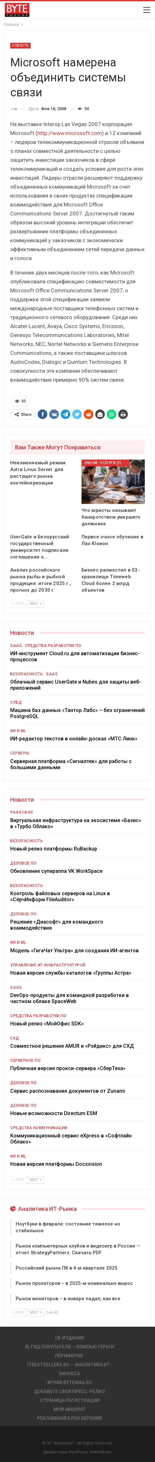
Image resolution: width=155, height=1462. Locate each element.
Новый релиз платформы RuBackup (53, 849)
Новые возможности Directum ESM (53, 1113)
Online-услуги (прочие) (106, 463)
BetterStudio (101, 1452)
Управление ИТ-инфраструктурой (48, 965)
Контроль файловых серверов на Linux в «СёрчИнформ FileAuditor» (60, 896)
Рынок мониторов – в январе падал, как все (68, 1298)
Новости (20, 45)
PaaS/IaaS (21, 812)
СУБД (16, 702)
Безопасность (26, 674)
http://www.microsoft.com (69, 133)
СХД (14, 1038)
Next (36, 604)
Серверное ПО (25, 1060)
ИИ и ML (18, 731)
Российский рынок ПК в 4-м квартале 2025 (67, 1268)
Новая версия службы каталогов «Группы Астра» (70, 973)
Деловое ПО (23, 863)
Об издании (69, 1337)
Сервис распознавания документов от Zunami (67, 1091)
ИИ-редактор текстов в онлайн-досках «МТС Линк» (73, 739)
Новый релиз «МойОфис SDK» (47, 1024)
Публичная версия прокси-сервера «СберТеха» (68, 1068)
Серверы (19, 753)
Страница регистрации (69, 1400)
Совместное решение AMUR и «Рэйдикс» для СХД (72, 1046)
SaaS (16, 645)
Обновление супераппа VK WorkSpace (56, 871)
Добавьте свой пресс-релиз (69, 1391)
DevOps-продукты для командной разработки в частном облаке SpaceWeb (69, 998)
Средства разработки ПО (53, 645)
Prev (18, 604)
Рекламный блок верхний (69, 1418)
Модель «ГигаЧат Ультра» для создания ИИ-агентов (74, 951)
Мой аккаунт (69, 1409)
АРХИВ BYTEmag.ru (69, 1382)
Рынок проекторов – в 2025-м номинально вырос (74, 1283)
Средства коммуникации (38, 1128)
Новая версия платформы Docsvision (56, 1164)
